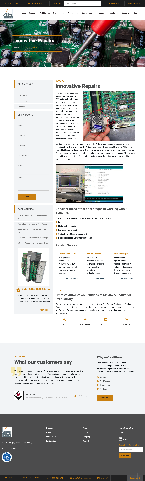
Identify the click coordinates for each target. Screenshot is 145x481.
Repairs (32, 13)
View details (72, 278)
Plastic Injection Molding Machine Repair (33, 238)
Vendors (113, 13)
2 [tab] (79, 396)
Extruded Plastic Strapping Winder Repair (33, 243)
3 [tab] (82, 396)
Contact (86, 441)
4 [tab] (86, 396)
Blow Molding (87, 13)
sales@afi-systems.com (80, 478)
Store (136, 13)
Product (49, 428)
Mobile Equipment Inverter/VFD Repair (32, 224)
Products (101, 13)
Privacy (122, 432)
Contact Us (105, 398)
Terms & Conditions (126, 428)
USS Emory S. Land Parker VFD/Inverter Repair (33, 230)
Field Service (45, 13)
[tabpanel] (49, 383)
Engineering (57, 13)
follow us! (102, 478)
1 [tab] (75, 396)
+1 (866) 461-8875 (55, 478)
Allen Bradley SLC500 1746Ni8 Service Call (32, 217)
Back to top (135, 478)
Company (125, 13)
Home (23, 13)
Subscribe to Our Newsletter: (129, 445)
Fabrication (72, 13)
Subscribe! (125, 455)
